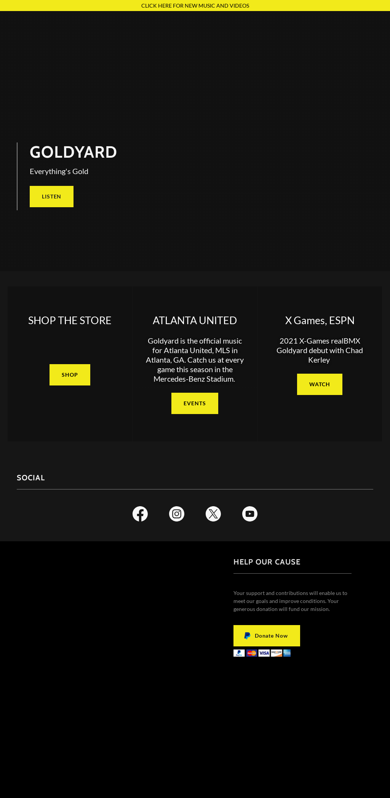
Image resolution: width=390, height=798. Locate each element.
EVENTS (195, 403)
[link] (140, 515)
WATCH (319, 384)
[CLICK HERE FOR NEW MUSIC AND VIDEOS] (195, 6)
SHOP (70, 374)
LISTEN (51, 196)
